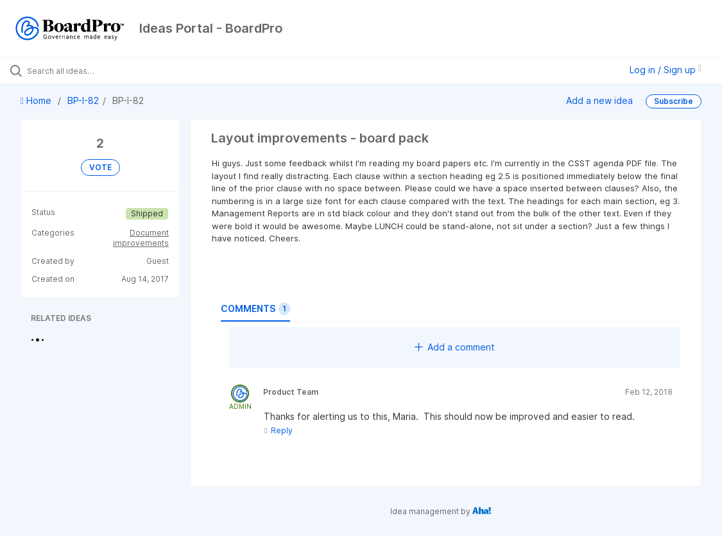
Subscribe (673, 101)
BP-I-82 (83, 100)
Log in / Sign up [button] (665, 69)
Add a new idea (599, 100)
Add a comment (455, 346)
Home (37, 100)
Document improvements (141, 238)
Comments (255, 308)
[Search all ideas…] (88, 70)
